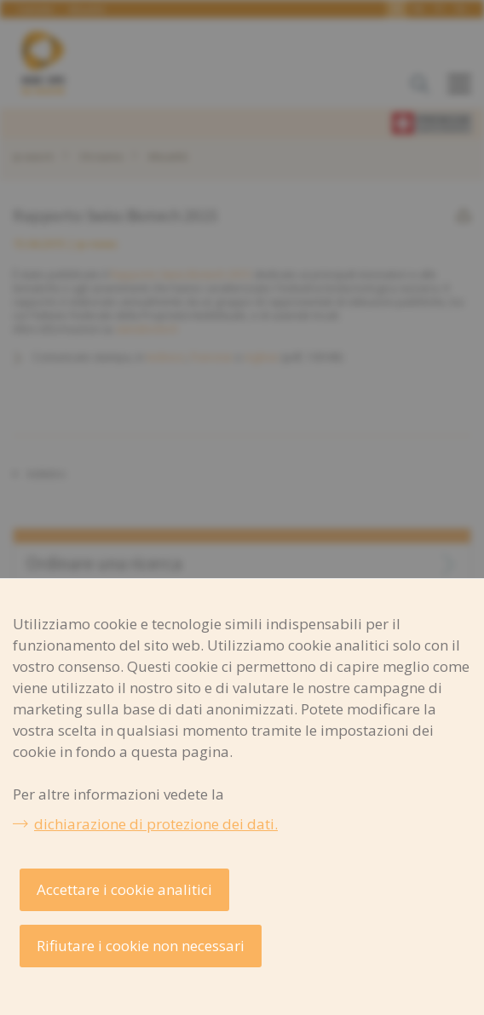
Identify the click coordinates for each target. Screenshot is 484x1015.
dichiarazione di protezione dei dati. (156, 824)
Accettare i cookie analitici (124, 889)
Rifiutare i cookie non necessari (141, 945)
